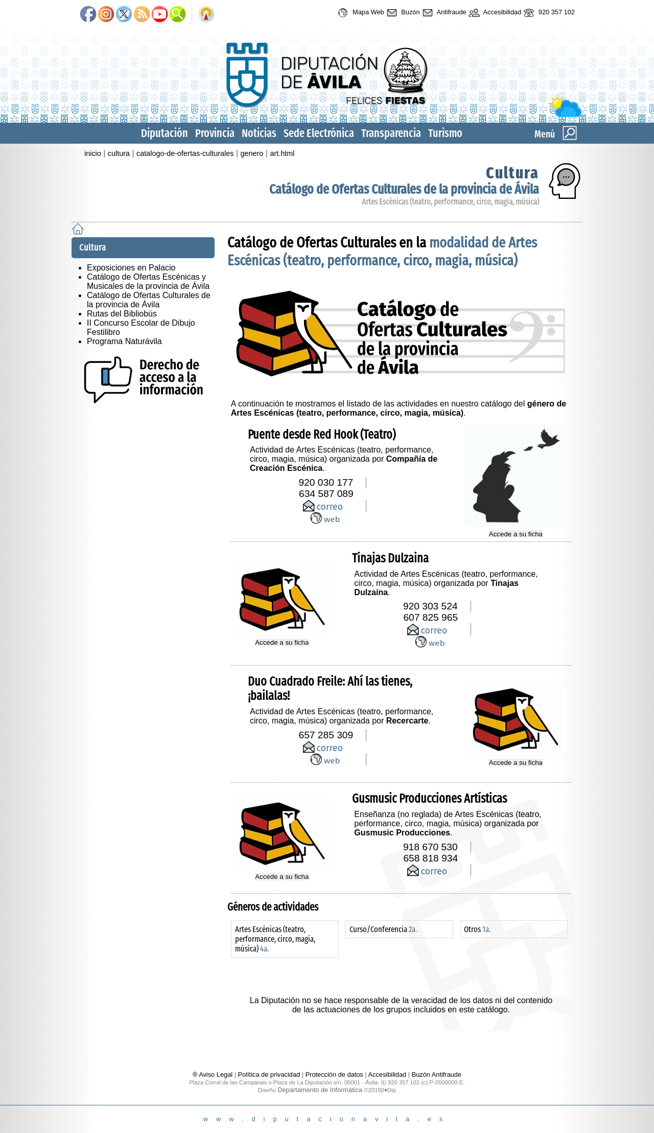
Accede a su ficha (516, 534)
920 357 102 (548, 12)
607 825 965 (430, 617)
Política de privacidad (269, 1074)
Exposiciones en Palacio (131, 267)
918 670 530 (430, 847)
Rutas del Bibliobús (122, 313)
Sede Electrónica (319, 133)
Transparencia (391, 133)
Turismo (445, 133)
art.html (282, 153)
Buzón (402, 12)
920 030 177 (326, 482)
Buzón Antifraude (436, 1074)
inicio (92, 153)
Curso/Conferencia (383, 929)
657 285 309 (326, 735)
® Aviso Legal (214, 1074)
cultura (119, 153)
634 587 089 (326, 493)
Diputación (164, 133)
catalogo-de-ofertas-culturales (184, 153)
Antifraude (443, 12)
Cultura (512, 173)
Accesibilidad (494, 12)
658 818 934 (430, 858)
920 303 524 (430, 606)
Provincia (215, 133)
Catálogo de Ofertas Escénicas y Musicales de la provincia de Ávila (148, 281)
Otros (477, 929)
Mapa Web (359, 12)
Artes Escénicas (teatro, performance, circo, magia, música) (450, 202)
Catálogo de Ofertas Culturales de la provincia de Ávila (404, 189)
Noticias (259, 133)
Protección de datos (334, 1074)
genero (252, 153)
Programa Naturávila (124, 341)
